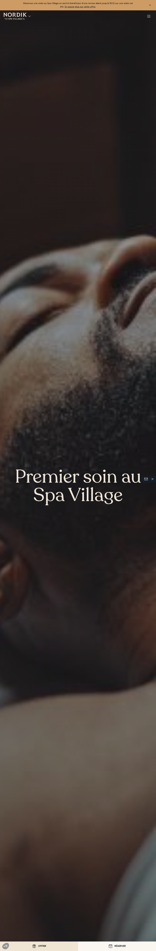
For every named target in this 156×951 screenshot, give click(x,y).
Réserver (117, 946)
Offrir (39, 946)
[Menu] (149, 16)
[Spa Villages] (29, 16)
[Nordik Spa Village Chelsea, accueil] (15, 15)
